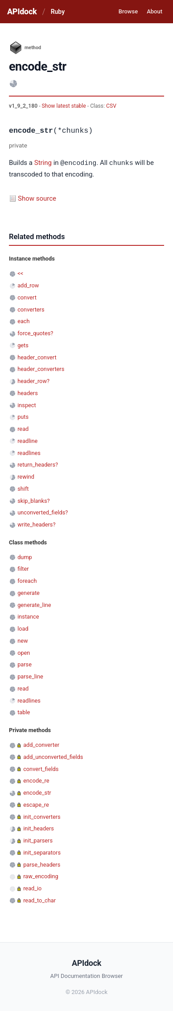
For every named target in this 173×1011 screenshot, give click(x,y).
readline (27, 440)
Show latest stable (64, 106)
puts (23, 416)
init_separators (42, 852)
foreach (27, 580)
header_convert (36, 357)
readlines (29, 452)
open (23, 652)
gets (23, 344)
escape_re (36, 804)
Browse (128, 11)
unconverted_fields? (42, 512)
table (23, 711)
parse (24, 664)
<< (20, 273)
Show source (37, 198)
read (23, 428)
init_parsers (38, 840)
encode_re (36, 780)
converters (30, 309)
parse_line (30, 676)
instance (28, 616)
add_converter (41, 744)
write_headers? (36, 524)
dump (24, 556)
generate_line (34, 604)
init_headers (38, 828)
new (22, 640)
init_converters (41, 816)
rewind (25, 476)
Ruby (58, 11)
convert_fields (40, 768)
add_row (28, 285)
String (43, 163)
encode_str (37, 792)
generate (28, 592)
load (23, 628)
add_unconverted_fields (53, 756)
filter (23, 568)
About (154, 11)
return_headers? (37, 464)
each (23, 320)
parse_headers (41, 864)
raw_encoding (40, 875)
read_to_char (39, 900)
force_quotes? (35, 332)
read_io (32, 888)
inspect (26, 404)
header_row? (33, 380)
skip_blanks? (33, 500)
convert (27, 297)
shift (23, 488)
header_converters (40, 368)
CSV (111, 106)
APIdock (22, 11)
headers (27, 392)
